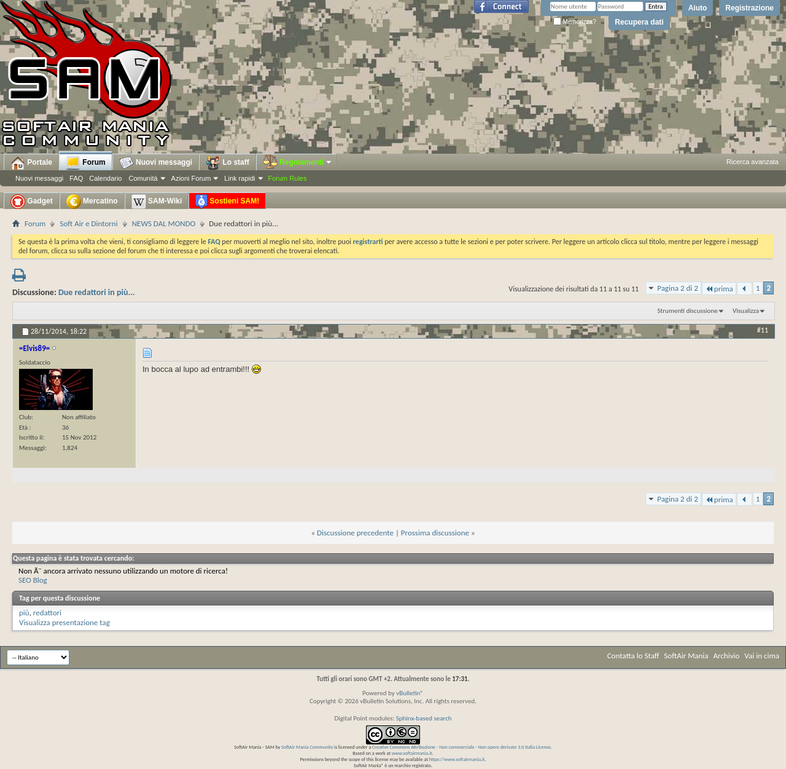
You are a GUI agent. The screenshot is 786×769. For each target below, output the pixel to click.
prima (719, 288)
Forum (86, 163)
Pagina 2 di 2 (677, 288)
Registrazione (749, 8)
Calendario (105, 178)
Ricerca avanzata (752, 161)
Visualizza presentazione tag (64, 622)
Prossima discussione (435, 532)
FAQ (76, 178)
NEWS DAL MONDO (164, 223)
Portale (31, 163)
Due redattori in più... (96, 292)
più (24, 612)
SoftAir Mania (686, 655)
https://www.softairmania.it (457, 759)
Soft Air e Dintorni (88, 223)
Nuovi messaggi (39, 178)
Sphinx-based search (424, 718)
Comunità (142, 178)
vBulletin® (410, 693)
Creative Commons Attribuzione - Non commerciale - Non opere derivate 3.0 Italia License (461, 747)
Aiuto (697, 8)
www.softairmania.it (412, 753)
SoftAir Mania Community (307, 747)
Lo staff (227, 163)
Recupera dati (639, 22)
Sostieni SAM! (227, 201)
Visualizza (746, 311)
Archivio (727, 655)
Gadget (31, 201)
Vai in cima (761, 655)
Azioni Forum (191, 178)
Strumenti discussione (688, 311)
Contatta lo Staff (633, 655)
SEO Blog (32, 580)
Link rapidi (239, 178)
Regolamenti (298, 162)
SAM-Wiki (156, 201)
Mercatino (92, 201)
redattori (47, 612)
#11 (762, 330)
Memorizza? (574, 21)
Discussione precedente (355, 532)
